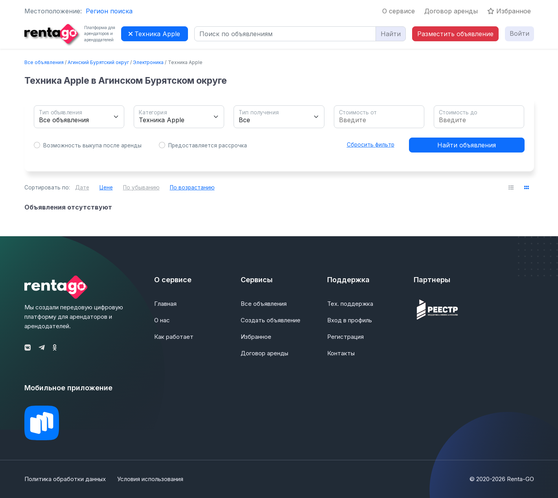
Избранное (509, 11)
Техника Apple (154, 34)
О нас (162, 320)
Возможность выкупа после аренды (92, 145)
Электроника (148, 62)
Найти (391, 34)
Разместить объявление (455, 34)
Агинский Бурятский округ (98, 62)
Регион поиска (109, 11)
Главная (165, 303)
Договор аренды (451, 11)
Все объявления (44, 62)
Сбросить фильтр (370, 144)
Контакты (341, 353)
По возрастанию (192, 187)
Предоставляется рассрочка (207, 145)
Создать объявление (270, 320)
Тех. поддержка (350, 303)
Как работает (173, 336)
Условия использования (151, 479)
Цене (106, 187)
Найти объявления (466, 145)
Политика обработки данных (65, 479)
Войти (519, 33)
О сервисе (398, 11)
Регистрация (345, 336)
